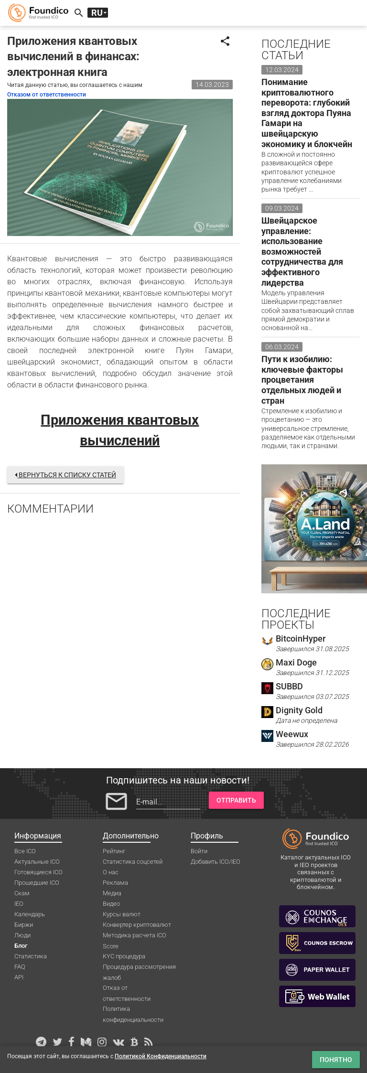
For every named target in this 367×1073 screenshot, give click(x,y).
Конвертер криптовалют (137, 924)
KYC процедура (124, 956)
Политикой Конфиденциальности (160, 1056)
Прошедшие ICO (36, 882)
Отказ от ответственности (127, 988)
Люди (22, 935)
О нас (111, 872)
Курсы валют (121, 914)
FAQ (19, 966)
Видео (111, 903)
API (18, 977)
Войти (199, 851)
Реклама (115, 882)
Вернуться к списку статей (65, 475)
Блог (20, 945)
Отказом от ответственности (46, 94)
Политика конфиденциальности (133, 1009)
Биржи (23, 924)
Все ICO (25, 851)
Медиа (112, 893)
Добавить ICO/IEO (215, 861)
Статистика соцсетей (132, 861)
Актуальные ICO (37, 861)
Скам (22, 893)
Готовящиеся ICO (38, 872)
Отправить (236, 800)
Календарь (29, 914)
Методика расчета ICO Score (134, 936)
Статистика (30, 956)
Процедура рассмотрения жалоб (139, 967)
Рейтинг (114, 851)
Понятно (336, 1059)
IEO (18, 903)
